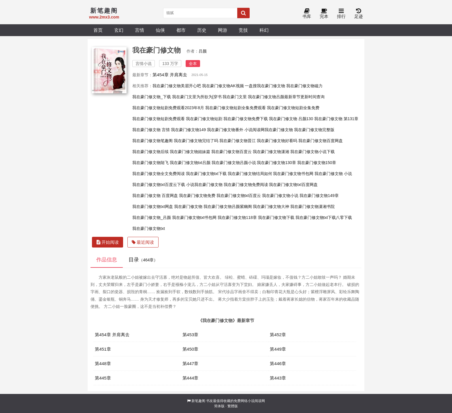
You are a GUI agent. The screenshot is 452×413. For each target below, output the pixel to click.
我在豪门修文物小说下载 (312, 151)
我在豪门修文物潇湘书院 (312, 206)
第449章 (278, 349)
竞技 (243, 30)
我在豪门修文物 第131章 (336, 118)
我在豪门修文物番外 (225, 129)
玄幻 (118, 30)
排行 (341, 14)
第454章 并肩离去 (169, 74)
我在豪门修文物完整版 (314, 129)
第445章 (103, 377)
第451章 (103, 349)
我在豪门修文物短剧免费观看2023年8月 (168, 107)
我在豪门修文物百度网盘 (320, 140)
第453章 (190, 334)
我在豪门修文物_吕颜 (151, 217)
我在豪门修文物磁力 (304, 85)
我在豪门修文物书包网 (293, 173)
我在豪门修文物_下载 (151, 96)
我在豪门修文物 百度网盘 (155, 195)
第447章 (190, 363)
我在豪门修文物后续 (150, 151)
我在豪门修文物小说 (280, 195)
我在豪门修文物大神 (271, 206)
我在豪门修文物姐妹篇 (190, 151)
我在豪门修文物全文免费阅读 (158, 173)
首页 (98, 30)
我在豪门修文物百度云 (231, 151)
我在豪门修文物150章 (316, 162)
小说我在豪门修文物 (204, 184)
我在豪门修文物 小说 (333, 173)
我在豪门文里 (235, 96)
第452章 (278, 334)
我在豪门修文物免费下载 (245, 118)
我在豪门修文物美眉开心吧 (176, 85)
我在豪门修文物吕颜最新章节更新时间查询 (286, 96)
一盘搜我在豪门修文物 (265, 85)
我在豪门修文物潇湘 (271, 151)
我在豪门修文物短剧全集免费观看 (235, 107)
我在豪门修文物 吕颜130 (291, 118)
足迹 (358, 14)
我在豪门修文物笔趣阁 (152, 140)
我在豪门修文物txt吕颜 (190, 162)
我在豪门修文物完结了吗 (196, 140)
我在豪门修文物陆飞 (150, 162)
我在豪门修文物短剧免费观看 (158, 118)
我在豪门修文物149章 (319, 195)
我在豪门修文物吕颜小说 (234, 162)
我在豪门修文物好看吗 (277, 140)
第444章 (190, 377)
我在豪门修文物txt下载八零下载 (323, 217)
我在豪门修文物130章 (276, 162)
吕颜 (203, 51)
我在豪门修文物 (188, 206)
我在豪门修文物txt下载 (206, 173)
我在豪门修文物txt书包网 (194, 217)
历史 (201, 30)
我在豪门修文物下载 (276, 217)
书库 (306, 14)
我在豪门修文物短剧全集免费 (293, 107)
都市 (181, 30)
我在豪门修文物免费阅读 (246, 184)
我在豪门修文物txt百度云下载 (158, 184)
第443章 (278, 377)
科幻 (264, 30)
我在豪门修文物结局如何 (250, 173)
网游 (222, 30)
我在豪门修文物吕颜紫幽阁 (228, 206)
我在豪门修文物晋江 (237, 140)
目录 (143, 260)
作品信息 (106, 260)
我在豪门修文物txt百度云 (238, 195)
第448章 (103, 363)
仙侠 (160, 30)
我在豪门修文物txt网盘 (152, 206)
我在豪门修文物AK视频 (223, 85)
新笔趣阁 (198, 401)
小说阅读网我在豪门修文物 (268, 129)
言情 (139, 30)
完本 (324, 14)
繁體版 (232, 406)
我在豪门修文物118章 (237, 217)
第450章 (190, 349)
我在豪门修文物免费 (197, 195)
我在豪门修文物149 (188, 129)
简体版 (219, 406)
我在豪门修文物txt (148, 228)
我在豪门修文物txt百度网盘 (293, 184)
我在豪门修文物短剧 (204, 118)
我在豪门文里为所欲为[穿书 (197, 96)
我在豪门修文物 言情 (151, 129)
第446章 (278, 363)
